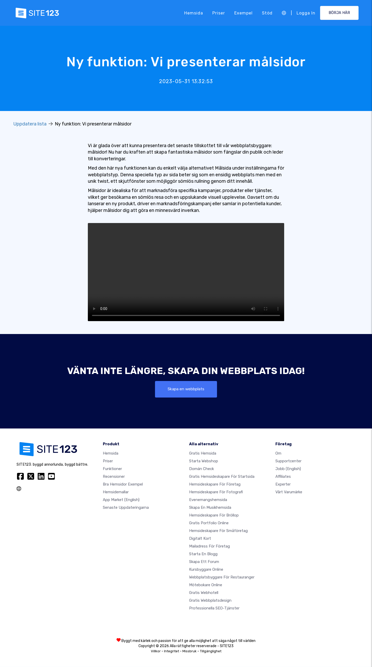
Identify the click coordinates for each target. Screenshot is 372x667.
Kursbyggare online (206, 569)
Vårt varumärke (288, 492)
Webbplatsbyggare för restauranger (221, 577)
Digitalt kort (200, 538)
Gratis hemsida (202, 453)
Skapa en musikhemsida (210, 507)
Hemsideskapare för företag (215, 484)
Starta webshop (203, 461)
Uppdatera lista (30, 124)
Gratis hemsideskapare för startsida (221, 476)
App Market (121, 500)
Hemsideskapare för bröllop (214, 515)
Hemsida (193, 12)
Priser (218, 12)
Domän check (201, 469)
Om (278, 453)
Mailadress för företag (209, 546)
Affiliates (283, 476)
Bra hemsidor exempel (123, 484)
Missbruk (189, 651)
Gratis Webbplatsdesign (210, 600)
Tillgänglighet (210, 651)
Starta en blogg (203, 554)
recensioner (114, 476)
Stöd (267, 12)
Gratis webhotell (203, 593)
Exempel (243, 12)
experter (283, 484)
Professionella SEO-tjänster (214, 608)
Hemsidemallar (116, 492)
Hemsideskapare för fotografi (216, 492)
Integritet (171, 651)
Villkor (156, 651)
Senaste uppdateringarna (126, 507)
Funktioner (112, 469)
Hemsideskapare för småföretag (218, 531)
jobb (288, 469)
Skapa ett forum (204, 562)
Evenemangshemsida (208, 500)
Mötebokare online (205, 585)
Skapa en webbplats (186, 389)
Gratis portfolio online (209, 523)
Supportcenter (288, 461)
